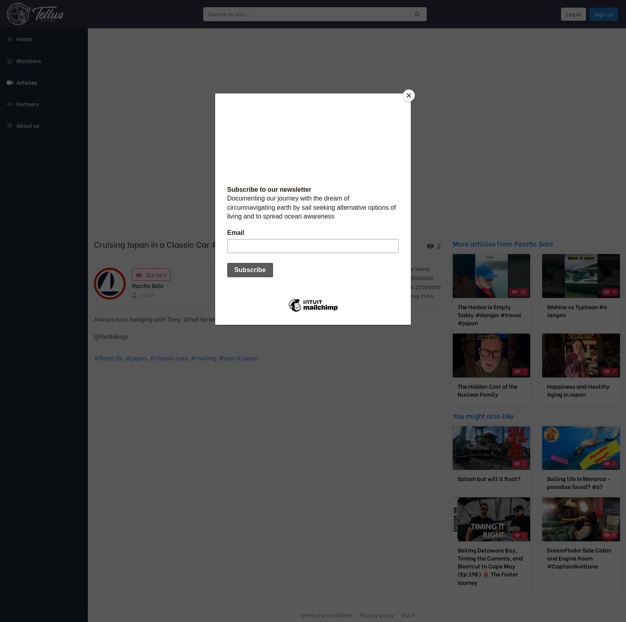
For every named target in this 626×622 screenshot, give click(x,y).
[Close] (409, 95)
